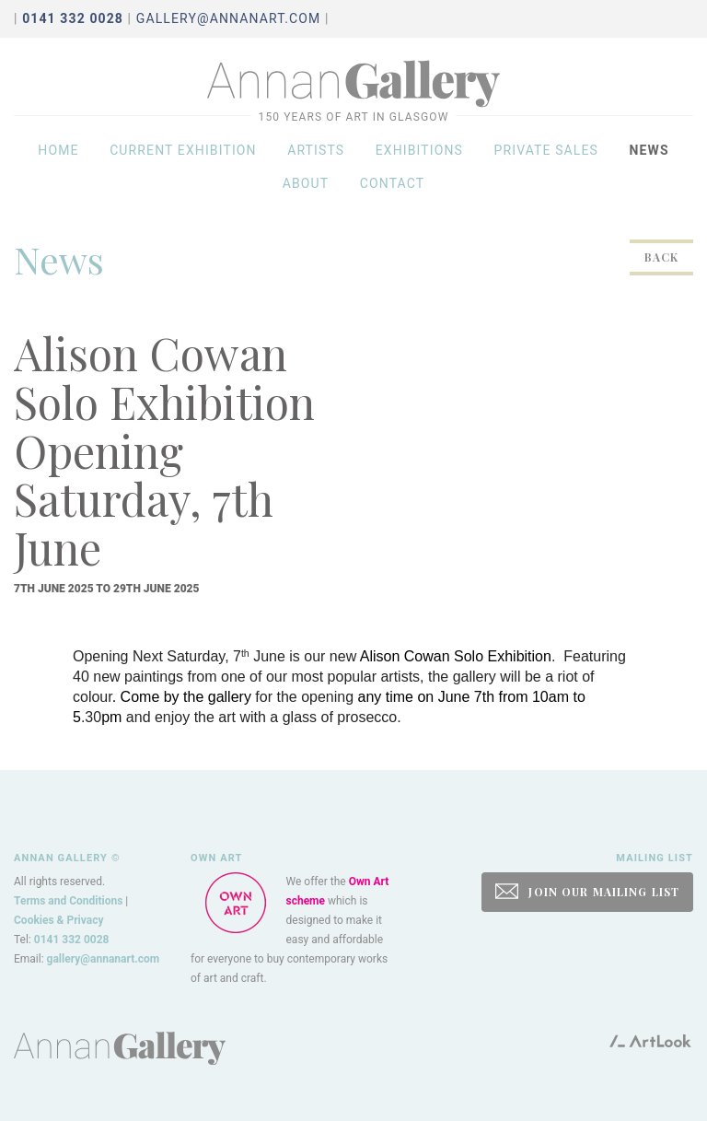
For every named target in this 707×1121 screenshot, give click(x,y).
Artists (315, 158)
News (649, 158)
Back (661, 257)
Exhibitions (419, 158)
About (306, 191)
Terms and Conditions (68, 900)
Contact (392, 191)
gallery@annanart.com (228, 18)
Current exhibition (183, 158)
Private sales (546, 158)
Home (58, 158)
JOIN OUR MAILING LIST (587, 891)
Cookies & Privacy (59, 920)
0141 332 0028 (72, 939)
